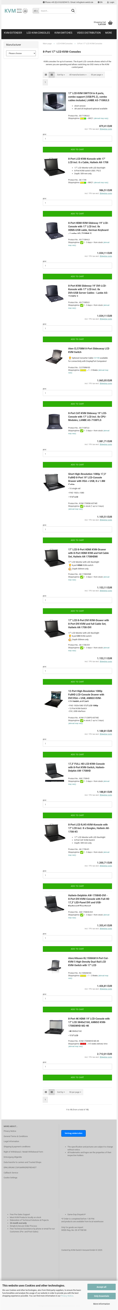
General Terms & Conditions (16, 1136)
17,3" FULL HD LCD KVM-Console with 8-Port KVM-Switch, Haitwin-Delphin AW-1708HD (86, 767)
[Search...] (36, 11)
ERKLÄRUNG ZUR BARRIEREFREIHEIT (20, 1167)
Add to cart (77, 149)
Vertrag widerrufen (73, 1133)
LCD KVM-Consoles (38, 32)
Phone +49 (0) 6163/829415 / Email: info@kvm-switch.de (68, 2)
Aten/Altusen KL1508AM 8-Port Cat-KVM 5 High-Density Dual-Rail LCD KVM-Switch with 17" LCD (88, 962)
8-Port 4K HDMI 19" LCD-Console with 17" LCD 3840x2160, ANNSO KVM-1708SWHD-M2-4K (89, 1022)
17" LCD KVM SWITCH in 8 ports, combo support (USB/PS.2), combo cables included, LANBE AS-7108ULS (88, 97)
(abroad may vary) (101, 118)
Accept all (101, 1287)
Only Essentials (101, 1296)
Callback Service (11, 1173)
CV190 (97, 358)
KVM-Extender (13, 32)
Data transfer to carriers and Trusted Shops (22, 1162)
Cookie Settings (10, 1177)
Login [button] (110, 2)
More (108, 32)
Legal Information (11, 1141)
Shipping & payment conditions (17, 1146)
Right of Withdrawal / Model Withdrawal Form (23, 1152)
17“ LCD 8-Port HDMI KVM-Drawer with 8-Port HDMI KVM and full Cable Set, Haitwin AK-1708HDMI (88, 553)
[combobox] (61, 75)
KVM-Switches (63, 32)
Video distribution (89, 32)
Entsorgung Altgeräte (13, 1157)
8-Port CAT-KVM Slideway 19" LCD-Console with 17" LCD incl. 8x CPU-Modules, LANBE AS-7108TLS (87, 417)
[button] (100, 2)
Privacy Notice (67, 1296)
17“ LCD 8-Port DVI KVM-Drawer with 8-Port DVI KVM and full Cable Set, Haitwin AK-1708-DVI (88, 624)
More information (101, 1304)
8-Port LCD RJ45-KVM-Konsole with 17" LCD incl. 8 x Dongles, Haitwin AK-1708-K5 (89, 828)
